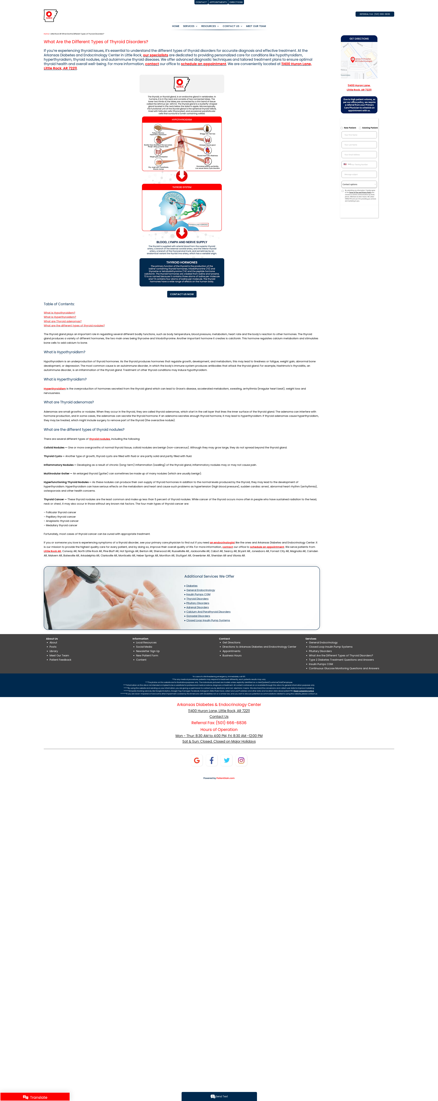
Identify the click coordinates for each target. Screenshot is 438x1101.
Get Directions (231, 642)
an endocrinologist (222, 542)
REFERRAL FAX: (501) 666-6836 (375, 14)
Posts (53, 646)
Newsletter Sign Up (148, 651)
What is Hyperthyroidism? (60, 317)
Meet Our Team (59, 655)
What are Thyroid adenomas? (63, 321)
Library (54, 651)
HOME (175, 26)
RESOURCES (208, 26)
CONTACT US (231, 26)
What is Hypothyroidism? (59, 312)
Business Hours (232, 655)
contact (152, 64)
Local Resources (146, 642)
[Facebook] (212, 760)
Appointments (231, 651)
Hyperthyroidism (55, 388)
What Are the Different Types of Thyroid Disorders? (341, 655)
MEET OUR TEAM (256, 26)
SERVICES (188, 26)
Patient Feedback (60, 659)
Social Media (144, 646)
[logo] (51, 15)
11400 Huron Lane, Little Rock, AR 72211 (219, 710)
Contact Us (219, 716)
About (53, 642)
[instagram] (241, 760)
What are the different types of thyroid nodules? (74, 325)
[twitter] (226, 760)
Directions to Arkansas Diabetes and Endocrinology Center (259, 646)
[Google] (197, 760)
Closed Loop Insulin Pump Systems (331, 646)
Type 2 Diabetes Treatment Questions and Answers (341, 659)
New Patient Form (147, 655)
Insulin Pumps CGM (321, 664)
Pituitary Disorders (320, 651)
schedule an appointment (203, 64)
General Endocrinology (323, 642)
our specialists (155, 55)
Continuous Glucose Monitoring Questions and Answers (344, 668)
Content (141, 659)
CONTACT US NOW (182, 294)
